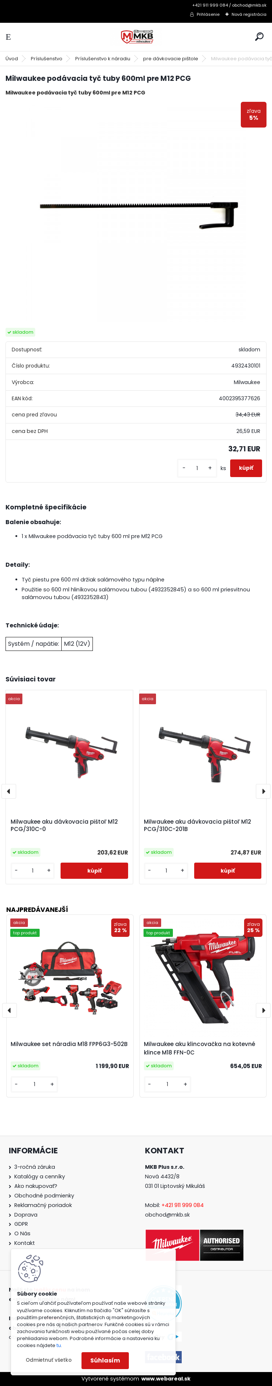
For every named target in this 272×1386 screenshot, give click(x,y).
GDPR (21, 1224)
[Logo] (136, 37)
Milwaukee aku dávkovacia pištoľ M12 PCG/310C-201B (197, 825)
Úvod (12, 58)
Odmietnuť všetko (49, 1360)
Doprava (25, 1214)
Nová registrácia (249, 14)
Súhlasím (105, 1360)
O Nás (22, 1233)
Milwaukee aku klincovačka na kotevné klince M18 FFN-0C (199, 1048)
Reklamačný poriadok (43, 1205)
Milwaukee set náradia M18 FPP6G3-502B (69, 1044)
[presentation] (8, 791)
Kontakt (24, 1243)
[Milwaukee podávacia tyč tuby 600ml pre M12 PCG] (136, 212)
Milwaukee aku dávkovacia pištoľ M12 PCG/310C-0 (64, 825)
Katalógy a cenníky (39, 1176)
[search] (259, 36)
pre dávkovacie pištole (170, 58)
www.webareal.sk (166, 1378)
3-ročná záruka (34, 1167)
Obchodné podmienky (44, 1195)
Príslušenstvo (46, 58)
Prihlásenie (208, 14)
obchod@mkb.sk (167, 1214)
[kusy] (197, 468)
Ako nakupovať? (35, 1186)
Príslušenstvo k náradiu (102, 58)
